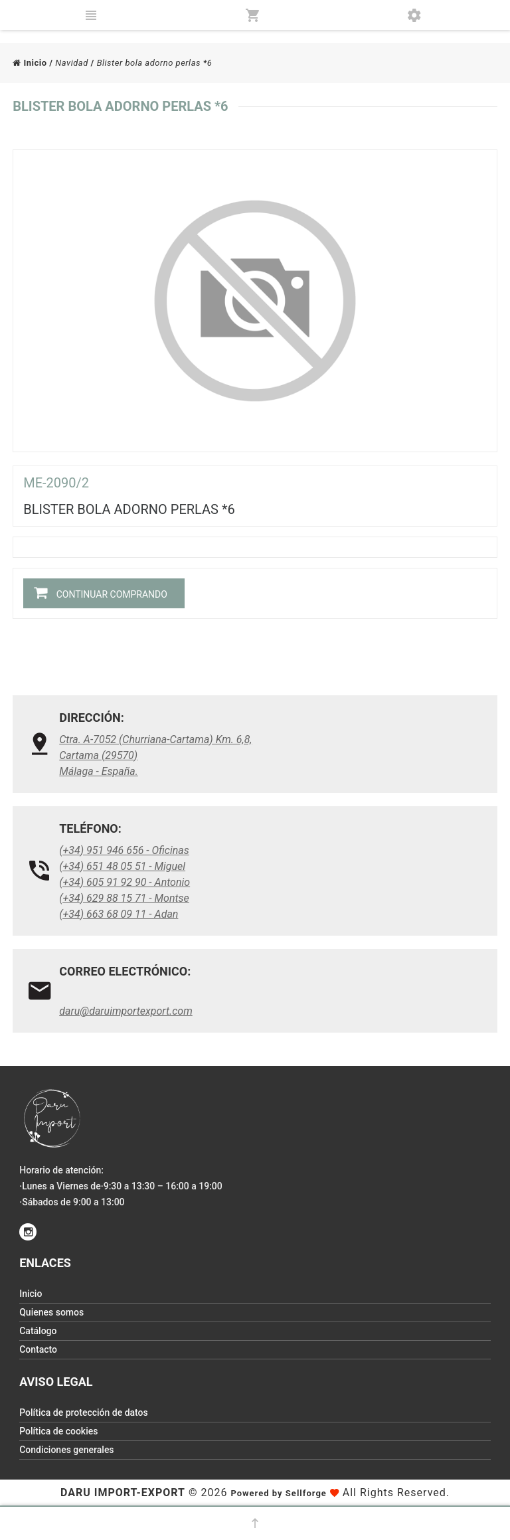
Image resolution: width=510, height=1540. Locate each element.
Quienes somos (51, 1312)
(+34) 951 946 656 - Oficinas (124, 850)
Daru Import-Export (122, 1492)
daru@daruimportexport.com (126, 1011)
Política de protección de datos (83, 1412)
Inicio (29, 63)
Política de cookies (58, 1431)
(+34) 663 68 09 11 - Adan (118, 914)
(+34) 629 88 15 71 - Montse (124, 898)
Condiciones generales (66, 1449)
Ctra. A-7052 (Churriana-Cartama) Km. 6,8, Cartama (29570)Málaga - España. (155, 755)
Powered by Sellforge (278, 1493)
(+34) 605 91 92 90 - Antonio (124, 882)
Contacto (38, 1349)
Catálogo (37, 1331)
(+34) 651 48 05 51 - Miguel (122, 866)
